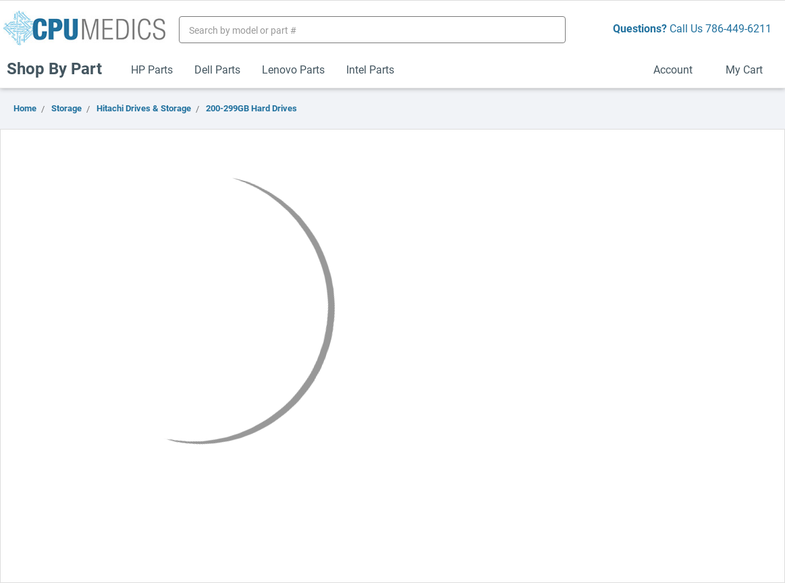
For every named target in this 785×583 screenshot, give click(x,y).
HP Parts (152, 69)
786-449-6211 (738, 28)
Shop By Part (60, 68)
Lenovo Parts (293, 69)
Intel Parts (370, 69)
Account (678, 69)
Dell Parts (217, 69)
